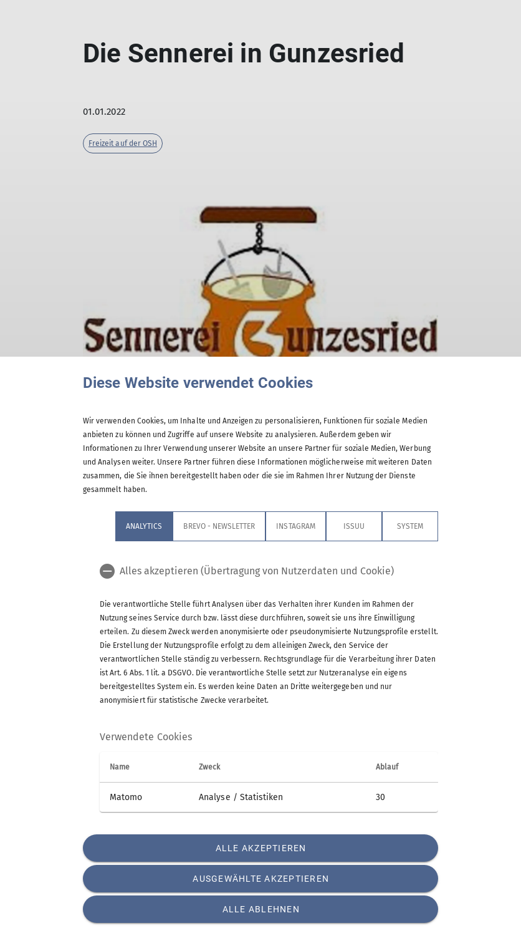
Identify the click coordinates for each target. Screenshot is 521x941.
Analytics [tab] (144, 526)
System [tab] (410, 526)
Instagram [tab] (295, 526)
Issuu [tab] (354, 526)
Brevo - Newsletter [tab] (219, 526)
